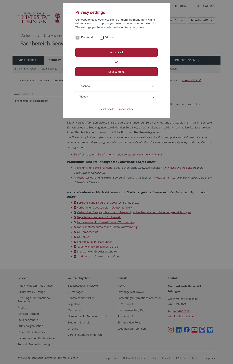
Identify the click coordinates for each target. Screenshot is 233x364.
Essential (87, 37)
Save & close (116, 71)
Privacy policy (125, 109)
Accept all (116, 52)
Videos (109, 37)
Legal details (107, 109)
